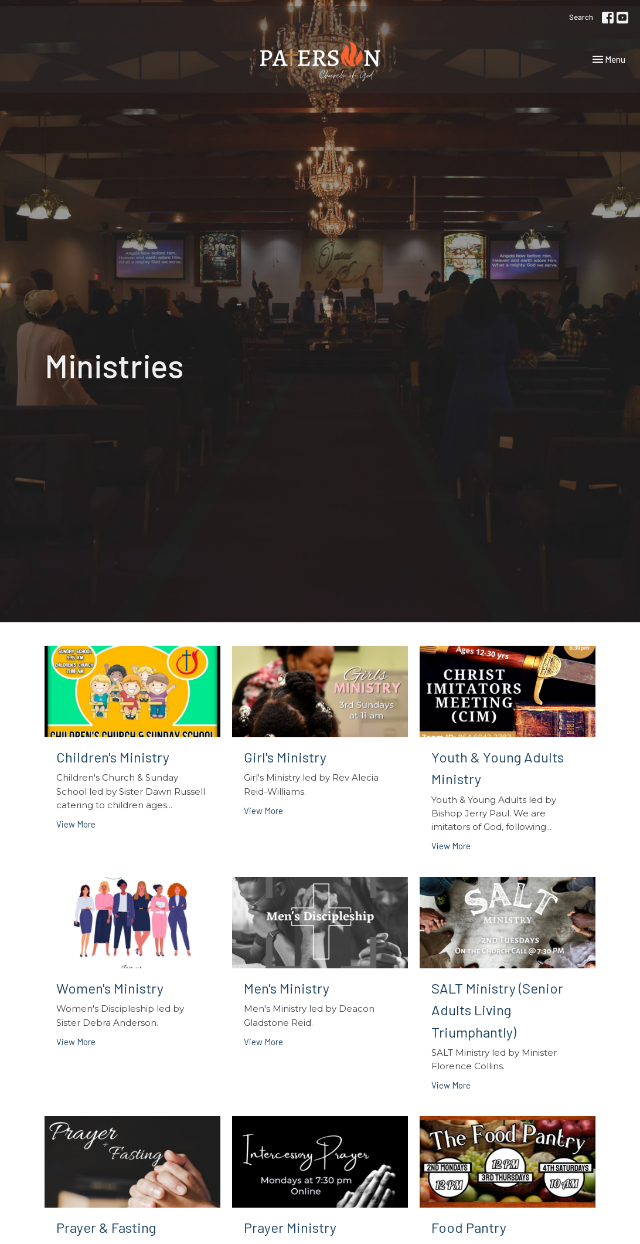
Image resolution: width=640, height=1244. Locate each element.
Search (581, 17)
